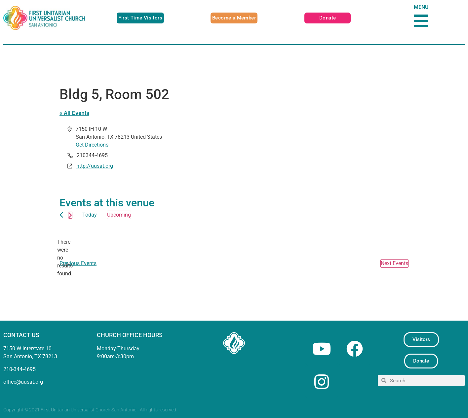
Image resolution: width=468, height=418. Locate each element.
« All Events (74, 113)
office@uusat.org (23, 382)
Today (89, 215)
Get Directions (92, 145)
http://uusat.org (94, 166)
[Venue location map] (321, 151)
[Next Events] (70, 215)
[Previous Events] (61, 215)
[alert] (64, 258)
